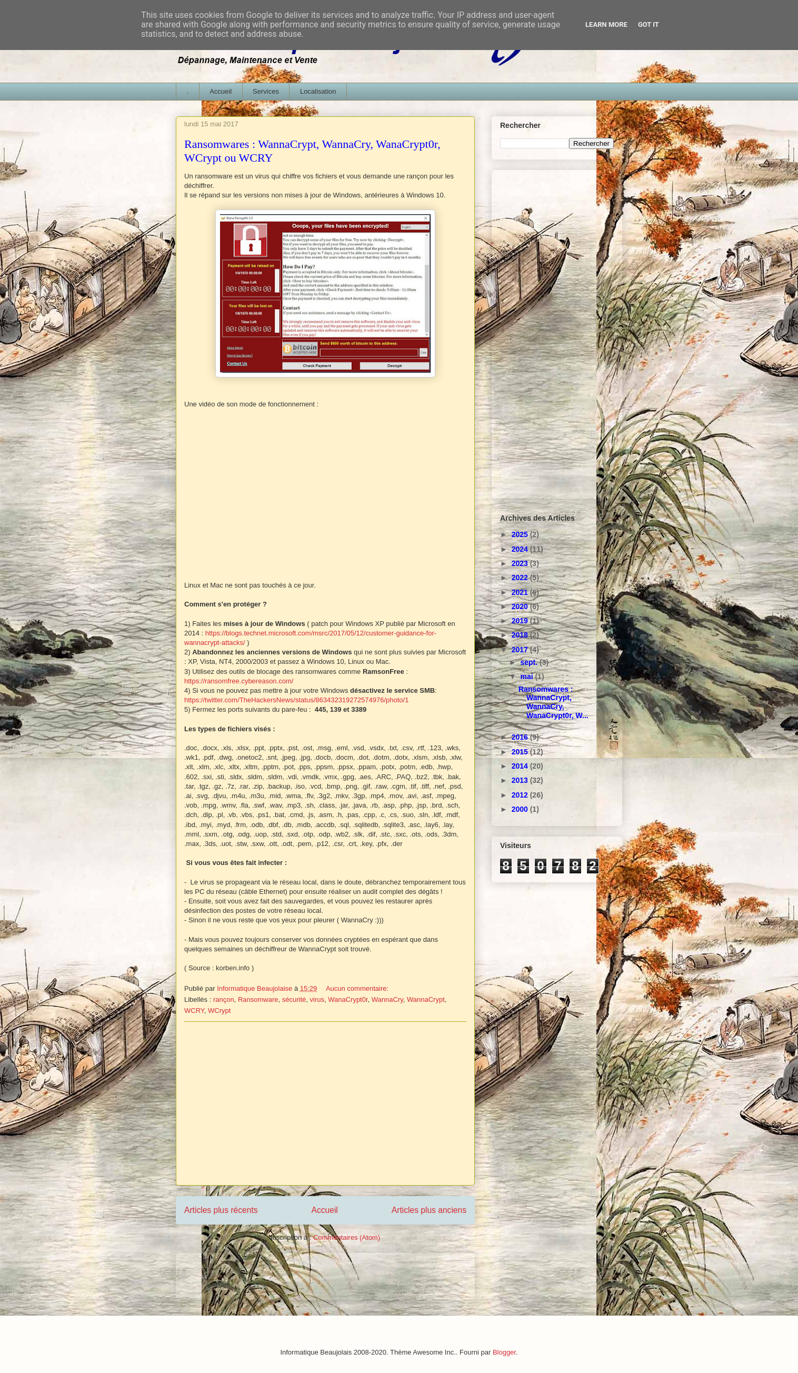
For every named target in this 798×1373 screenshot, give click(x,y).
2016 (521, 737)
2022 (521, 577)
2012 (521, 795)
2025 (521, 534)
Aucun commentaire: (358, 988)
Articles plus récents (221, 1210)
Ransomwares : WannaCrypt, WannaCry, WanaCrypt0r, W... (553, 702)
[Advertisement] (325, 1103)
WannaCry (387, 999)
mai (527, 676)
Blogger (504, 1352)
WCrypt (219, 1010)
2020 (521, 606)
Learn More (606, 24)
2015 (521, 752)
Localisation (318, 91)
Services (266, 91)
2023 (521, 563)
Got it (648, 24)
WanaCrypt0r (347, 999)
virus (317, 999)
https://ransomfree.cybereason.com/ (238, 681)
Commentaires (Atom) (346, 1237)
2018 (521, 635)
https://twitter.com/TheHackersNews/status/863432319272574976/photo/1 (296, 700)
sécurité (294, 999)
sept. (530, 662)
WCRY (194, 1010)
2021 (521, 592)
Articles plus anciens (429, 1210)
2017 (521, 649)
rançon (223, 999)
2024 (521, 549)
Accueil (221, 91)
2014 (521, 766)
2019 (521, 620)
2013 (521, 780)
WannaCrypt (426, 999)
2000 (521, 809)
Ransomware (258, 999)
